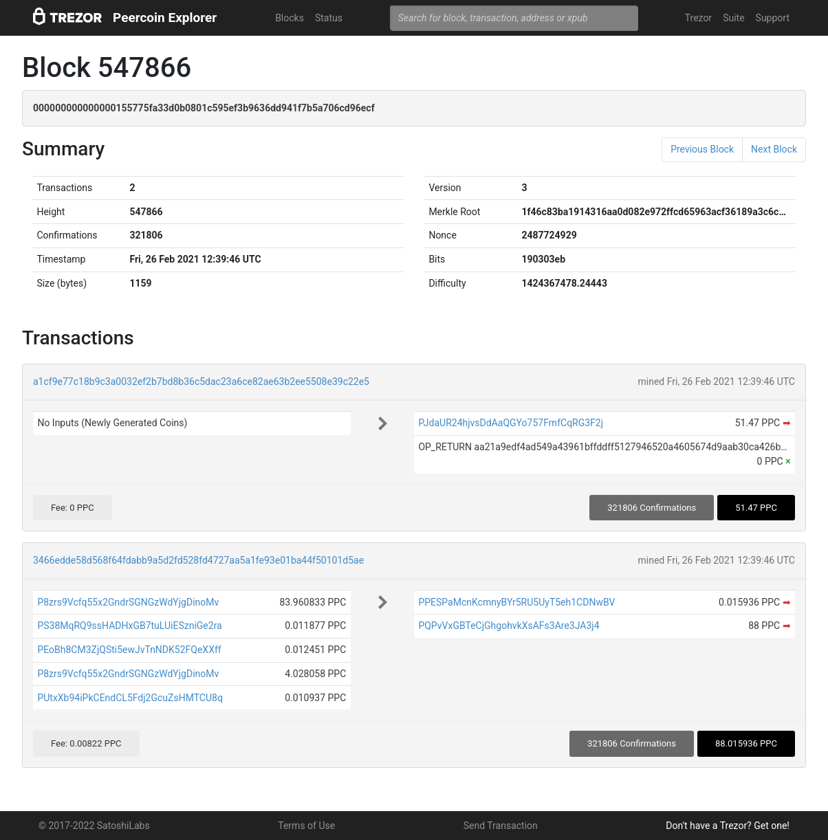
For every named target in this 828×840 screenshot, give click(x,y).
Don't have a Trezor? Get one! (727, 825)
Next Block (774, 149)
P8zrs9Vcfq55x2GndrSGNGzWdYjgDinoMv (128, 602)
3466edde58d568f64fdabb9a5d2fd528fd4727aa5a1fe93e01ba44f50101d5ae (198, 560)
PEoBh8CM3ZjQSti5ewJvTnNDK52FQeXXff (129, 649)
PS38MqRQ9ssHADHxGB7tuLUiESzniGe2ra (129, 625)
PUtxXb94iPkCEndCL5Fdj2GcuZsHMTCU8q (129, 697)
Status (328, 17)
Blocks (289, 17)
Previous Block (702, 149)
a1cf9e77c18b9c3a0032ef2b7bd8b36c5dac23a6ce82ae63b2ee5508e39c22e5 (201, 381)
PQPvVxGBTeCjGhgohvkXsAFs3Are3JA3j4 (508, 625)
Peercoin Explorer (165, 17)
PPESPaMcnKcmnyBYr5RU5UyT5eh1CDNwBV (516, 602)
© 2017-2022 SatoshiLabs (94, 825)
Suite (733, 17)
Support (772, 17)
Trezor (698, 17)
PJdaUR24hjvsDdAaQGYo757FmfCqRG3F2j (510, 422)
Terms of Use (306, 825)
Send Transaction (501, 825)
